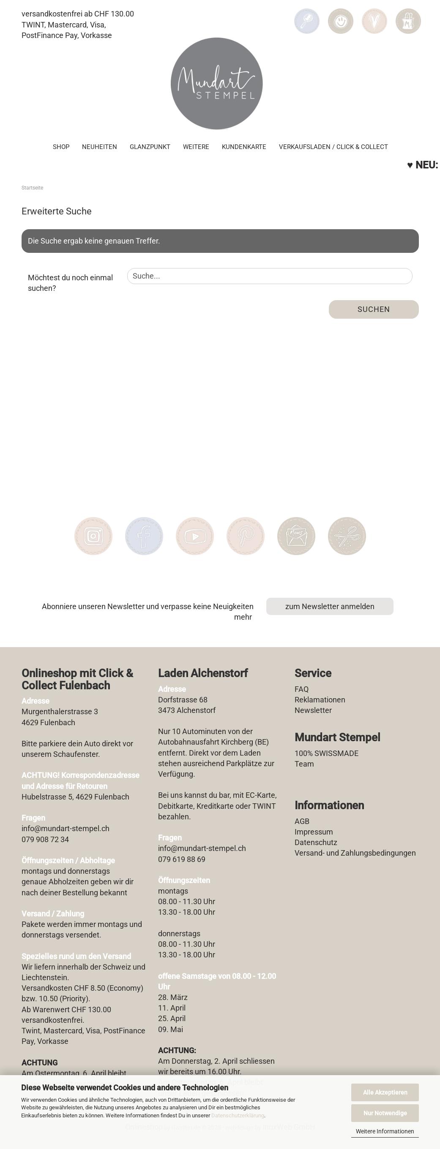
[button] (341, 15)
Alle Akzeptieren (385, 1092)
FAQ (302, 689)
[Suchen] (307, 15)
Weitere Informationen (385, 1131)
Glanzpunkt (150, 146)
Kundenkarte (244, 146)
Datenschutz (316, 842)
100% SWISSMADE (326, 753)
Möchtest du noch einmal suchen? (70, 283)
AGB (302, 821)
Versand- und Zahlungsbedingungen (355, 852)
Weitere (196, 146)
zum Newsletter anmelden (329, 606)
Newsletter (313, 710)
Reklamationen (320, 699)
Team (304, 763)
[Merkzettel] (374, 15)
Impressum (314, 831)
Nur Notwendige (385, 1113)
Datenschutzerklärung (237, 1115)
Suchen (374, 309)
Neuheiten (99, 146)
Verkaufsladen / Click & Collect (333, 146)
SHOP (61, 146)
